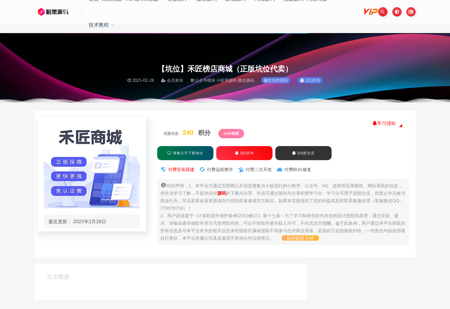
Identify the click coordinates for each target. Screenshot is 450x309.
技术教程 (99, 24)
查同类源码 (276, 80)
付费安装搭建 (181, 169)
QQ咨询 (310, 80)
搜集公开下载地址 (185, 153)
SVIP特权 (231, 133)
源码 (221, 193)
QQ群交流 (303, 153)
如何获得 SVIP (300, 238)
